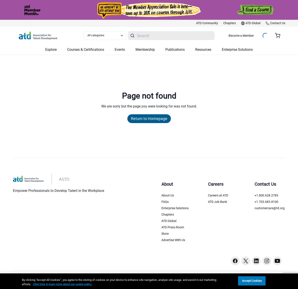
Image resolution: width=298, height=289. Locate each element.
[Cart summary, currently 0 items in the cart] (279, 35)
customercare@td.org (270, 208)
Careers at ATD (218, 195)
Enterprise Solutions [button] (237, 49)
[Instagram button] (266, 260)
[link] (207, 23)
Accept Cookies (252, 280)
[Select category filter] (105, 35)
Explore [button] (51, 49)
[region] (149, 281)
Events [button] (120, 49)
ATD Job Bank (217, 202)
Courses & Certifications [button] (85, 49)
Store (165, 233)
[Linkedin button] (256, 260)
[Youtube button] (277, 260)
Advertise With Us (173, 240)
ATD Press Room (172, 227)
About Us (167, 195)
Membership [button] (145, 49)
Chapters (167, 214)
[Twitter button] (245, 260)
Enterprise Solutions (175, 208)
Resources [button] (203, 49)
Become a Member (241, 35)
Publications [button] (175, 49)
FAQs (165, 202)
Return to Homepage (149, 118)
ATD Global (168, 221)
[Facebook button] (235, 260)
